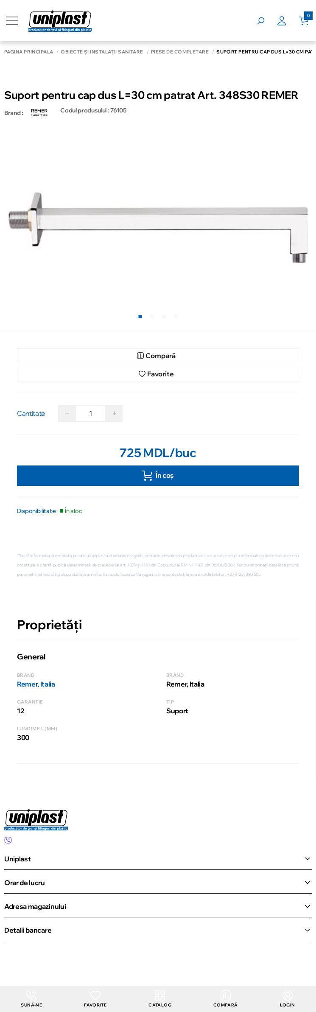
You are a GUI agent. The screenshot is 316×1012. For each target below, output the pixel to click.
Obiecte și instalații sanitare (102, 52)
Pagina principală (28, 52)
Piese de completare (180, 52)
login (287, 999)
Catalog (159, 999)
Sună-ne (31, 999)
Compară (225, 999)
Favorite (95, 999)
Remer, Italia (36, 684)
